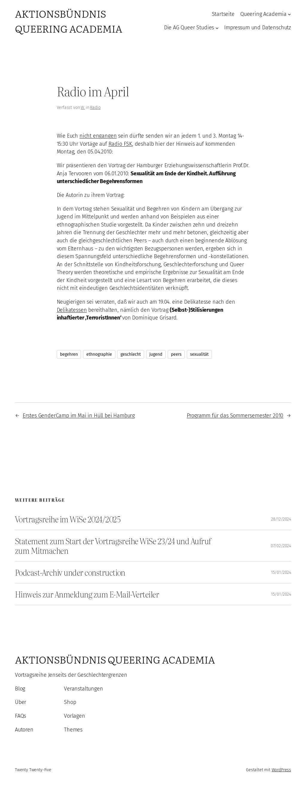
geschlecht (130, 354)
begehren (69, 354)
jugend (155, 354)
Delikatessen (72, 310)
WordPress (281, 769)
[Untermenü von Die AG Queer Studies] (217, 27)
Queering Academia (263, 14)
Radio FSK (120, 144)
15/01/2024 (281, 572)
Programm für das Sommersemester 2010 (235, 415)
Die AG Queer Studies (189, 27)
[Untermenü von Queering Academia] (289, 14)
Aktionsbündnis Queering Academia (68, 21)
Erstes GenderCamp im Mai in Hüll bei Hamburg (79, 415)
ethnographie (99, 354)
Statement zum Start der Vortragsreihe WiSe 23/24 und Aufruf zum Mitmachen (113, 545)
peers (176, 354)
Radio (95, 107)
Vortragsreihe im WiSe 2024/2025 (67, 519)
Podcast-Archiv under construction (70, 572)
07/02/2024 (281, 545)
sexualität (199, 354)
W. (83, 107)
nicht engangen (98, 136)
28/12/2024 (281, 519)
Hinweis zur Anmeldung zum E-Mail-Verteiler (87, 594)
